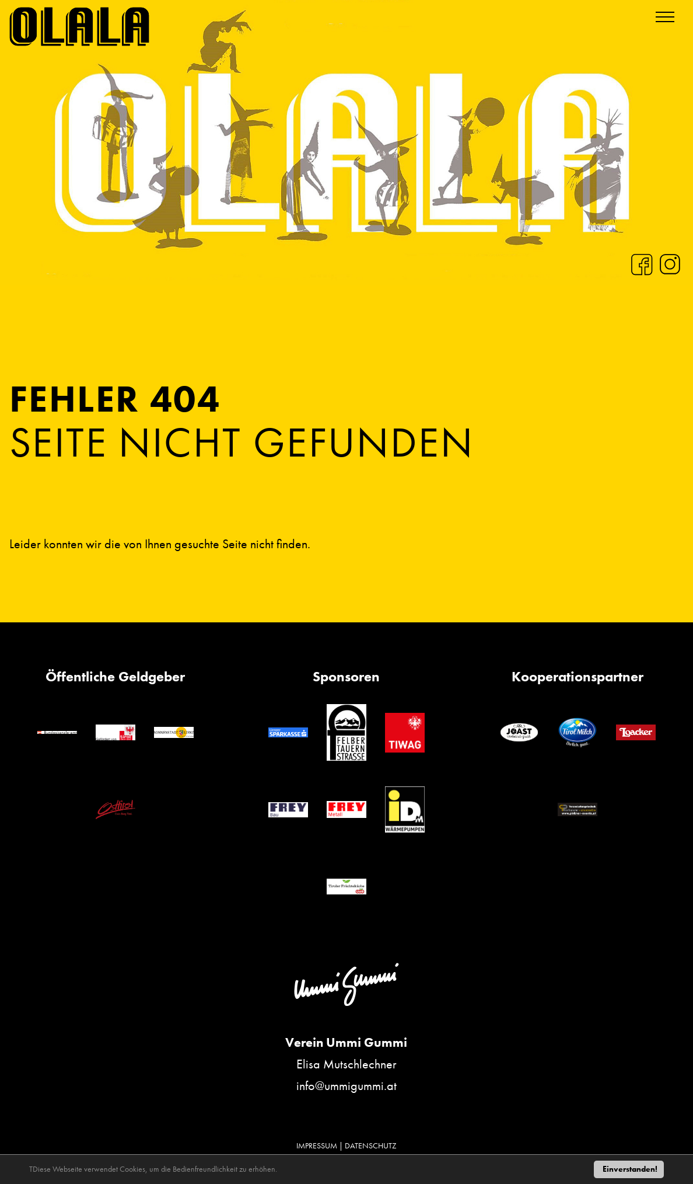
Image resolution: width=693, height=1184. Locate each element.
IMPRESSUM (316, 1145)
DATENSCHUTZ (371, 1145)
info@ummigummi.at (346, 1085)
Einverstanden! (630, 1169)
